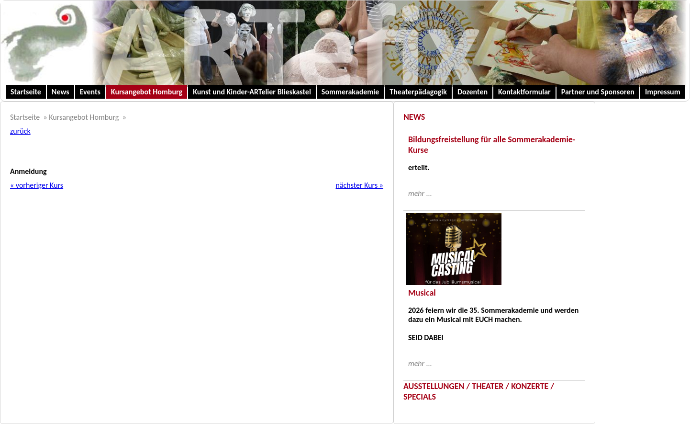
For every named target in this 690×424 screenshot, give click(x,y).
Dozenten (472, 91)
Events (90, 91)
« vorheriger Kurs (36, 185)
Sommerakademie (350, 91)
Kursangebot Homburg (146, 91)
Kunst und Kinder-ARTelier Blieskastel (252, 91)
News (60, 91)
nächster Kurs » (359, 185)
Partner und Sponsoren (597, 91)
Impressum (662, 91)
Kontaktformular (524, 91)
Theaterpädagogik (418, 91)
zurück (20, 131)
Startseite (26, 91)
